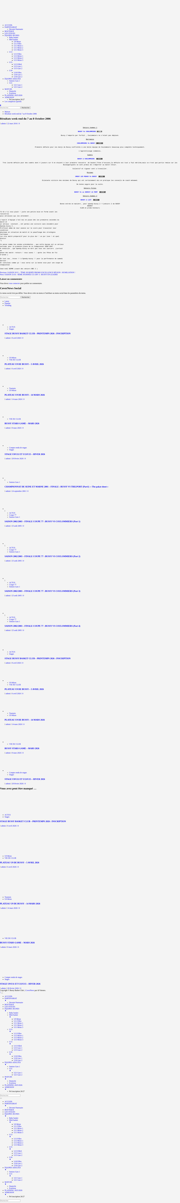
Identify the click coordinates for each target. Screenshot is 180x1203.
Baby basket (13, 37)
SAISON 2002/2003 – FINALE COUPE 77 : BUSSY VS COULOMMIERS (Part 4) (42, 626)
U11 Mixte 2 (18, 48)
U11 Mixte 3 (18, 50)
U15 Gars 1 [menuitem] (18, 1048)
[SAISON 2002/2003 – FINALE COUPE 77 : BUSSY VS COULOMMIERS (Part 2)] (13, 544)
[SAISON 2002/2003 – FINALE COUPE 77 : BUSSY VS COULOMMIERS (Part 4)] (13, 613)
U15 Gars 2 (18, 68)
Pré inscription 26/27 (17, 99)
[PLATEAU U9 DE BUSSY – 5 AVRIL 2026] (15, 356)
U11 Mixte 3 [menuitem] (18, 1027)
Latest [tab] (7, 301)
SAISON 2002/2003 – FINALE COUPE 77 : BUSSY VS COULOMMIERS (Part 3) (42, 591)
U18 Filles (17, 73)
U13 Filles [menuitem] (17, 1033)
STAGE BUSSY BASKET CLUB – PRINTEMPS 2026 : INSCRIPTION (37, 333)
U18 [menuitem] (94, 1053)
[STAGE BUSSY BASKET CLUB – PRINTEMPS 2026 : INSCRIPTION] (15, 325)
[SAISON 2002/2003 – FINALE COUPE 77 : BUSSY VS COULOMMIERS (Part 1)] (13, 509)
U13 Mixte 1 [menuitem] (18, 1036)
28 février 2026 (18, 459)
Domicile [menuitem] (12, 1081)
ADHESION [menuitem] (92, 1088)
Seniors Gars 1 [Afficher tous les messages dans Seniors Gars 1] (14, 482)
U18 (10, 70)
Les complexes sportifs (13, 101)
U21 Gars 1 (18, 85)
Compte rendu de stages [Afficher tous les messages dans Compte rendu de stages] (18, 448)
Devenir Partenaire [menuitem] (16, 1002)
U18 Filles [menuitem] (17, 1056)
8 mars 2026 (16, 428)
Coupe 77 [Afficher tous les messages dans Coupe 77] (12, 515)
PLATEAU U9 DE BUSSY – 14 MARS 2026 (25, 395)
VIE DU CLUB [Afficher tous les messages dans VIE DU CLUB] (15, 360)
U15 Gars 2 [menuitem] (18, 1050)
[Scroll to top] (0, 992)
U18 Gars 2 (18, 77)
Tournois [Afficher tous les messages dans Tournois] (12, 388)
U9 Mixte (17, 42)
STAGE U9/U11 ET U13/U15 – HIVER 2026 (25, 454)
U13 (10, 52)
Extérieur (12, 93)
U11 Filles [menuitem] (17, 1021)
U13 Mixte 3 (18, 60)
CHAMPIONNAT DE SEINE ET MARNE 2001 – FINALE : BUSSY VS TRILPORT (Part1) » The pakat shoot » (56, 486)
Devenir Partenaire (16, 29)
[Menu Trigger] (1, 1098)
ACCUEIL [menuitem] (9, 996)
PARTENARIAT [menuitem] (92, 999)
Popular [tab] (7, 303)
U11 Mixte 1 (18, 46)
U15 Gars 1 (18, 66)
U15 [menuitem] (94, 1043)
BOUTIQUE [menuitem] (9, 1005)
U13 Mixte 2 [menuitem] (18, 1038)
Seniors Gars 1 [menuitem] (14, 1066)
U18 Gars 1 (18, 75)
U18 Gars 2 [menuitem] (18, 1060)
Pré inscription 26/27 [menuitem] (17, 1091)
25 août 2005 (17, 526)
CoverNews (29, 990)
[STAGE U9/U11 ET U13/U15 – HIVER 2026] (15, 446)
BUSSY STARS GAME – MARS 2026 (22, 423)
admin (3, 123)
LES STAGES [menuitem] (10, 1007)
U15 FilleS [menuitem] (18, 1046)
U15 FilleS (18, 64)
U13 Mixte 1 (18, 56)
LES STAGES (10, 33)
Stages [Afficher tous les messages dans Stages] (11, 329)
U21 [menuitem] (94, 1070)
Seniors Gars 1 (14, 81)
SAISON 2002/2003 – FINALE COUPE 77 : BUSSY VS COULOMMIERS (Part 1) (42, 521)
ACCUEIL (9, 25)
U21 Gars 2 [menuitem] (18, 1075)
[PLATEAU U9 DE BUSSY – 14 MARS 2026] (15, 386)
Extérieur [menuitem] (12, 1083)
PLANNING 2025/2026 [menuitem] (13, 1085)
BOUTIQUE (9, 31)
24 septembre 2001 (19, 491)
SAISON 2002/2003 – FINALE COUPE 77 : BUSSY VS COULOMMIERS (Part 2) (42, 556)
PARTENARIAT (11, 27)
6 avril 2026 (16, 369)
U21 (10, 83)
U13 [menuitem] (94, 1030)
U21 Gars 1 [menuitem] (18, 1073)
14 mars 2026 (17, 399)
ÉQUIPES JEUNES (12, 35)
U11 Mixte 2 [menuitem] (18, 1025)
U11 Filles (17, 44)
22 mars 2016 (12, 123)
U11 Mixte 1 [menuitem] (18, 1023)
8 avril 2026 (16, 338)
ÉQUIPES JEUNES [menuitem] (92, 1010)
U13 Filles (17, 54)
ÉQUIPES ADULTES (13, 79)
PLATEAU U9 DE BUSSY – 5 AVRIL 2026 (24, 364)
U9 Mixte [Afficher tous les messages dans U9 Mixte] (12, 358)
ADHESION (9, 97)
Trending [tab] (8, 305)
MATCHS (8, 89)
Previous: (37, 272)
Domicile (12, 91)
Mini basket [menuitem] (94, 1016)
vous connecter (14, 283)
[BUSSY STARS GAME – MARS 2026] (15, 417)
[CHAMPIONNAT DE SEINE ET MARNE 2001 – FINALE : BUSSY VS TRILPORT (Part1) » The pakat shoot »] (13, 478)
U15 (10, 62)
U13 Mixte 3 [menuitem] (18, 1040)
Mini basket (13, 40)
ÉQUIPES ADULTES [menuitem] (92, 1063)
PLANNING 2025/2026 (13, 95)
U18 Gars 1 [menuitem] (18, 1058)
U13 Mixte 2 (18, 58)
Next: (29, 274)
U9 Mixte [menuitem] (17, 1019)
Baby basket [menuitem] (13, 1013)
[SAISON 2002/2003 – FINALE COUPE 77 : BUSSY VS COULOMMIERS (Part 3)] (13, 578)
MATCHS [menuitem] (92, 1078)
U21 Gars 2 (18, 87)
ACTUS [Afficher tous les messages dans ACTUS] (12, 327)
